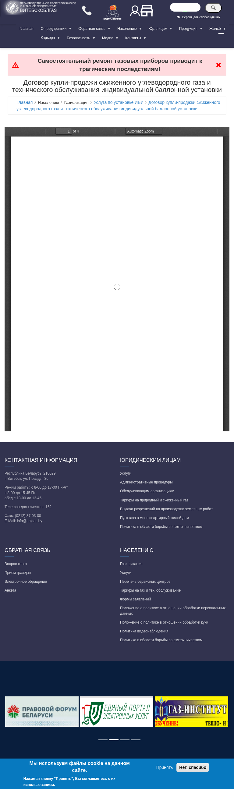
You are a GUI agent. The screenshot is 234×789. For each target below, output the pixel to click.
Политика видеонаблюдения (144, 631)
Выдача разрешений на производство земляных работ (166, 509)
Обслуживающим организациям (147, 491)
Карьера (49, 39)
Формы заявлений (135, 599)
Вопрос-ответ (16, 564)
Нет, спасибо (192, 767)
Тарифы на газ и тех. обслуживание (150, 590)
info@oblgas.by (29, 521)
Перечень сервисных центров (145, 581)
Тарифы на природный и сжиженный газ (154, 500)
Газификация (131, 564)
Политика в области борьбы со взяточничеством (161, 527)
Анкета (10, 590)
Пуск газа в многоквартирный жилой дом (154, 518)
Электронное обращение (26, 581)
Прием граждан (18, 573)
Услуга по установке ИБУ (118, 102)
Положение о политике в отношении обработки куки (164, 622)
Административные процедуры (146, 482)
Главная (27, 29)
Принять (164, 767)
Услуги (125, 473)
